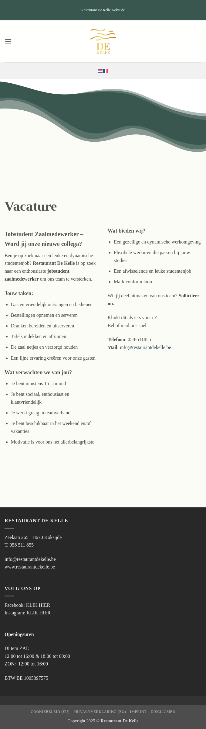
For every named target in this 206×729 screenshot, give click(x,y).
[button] (8, 41)
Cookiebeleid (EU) (50, 712)
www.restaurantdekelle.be (30, 566)
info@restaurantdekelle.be (145, 347)
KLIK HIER (38, 605)
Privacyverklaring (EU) (100, 712)
